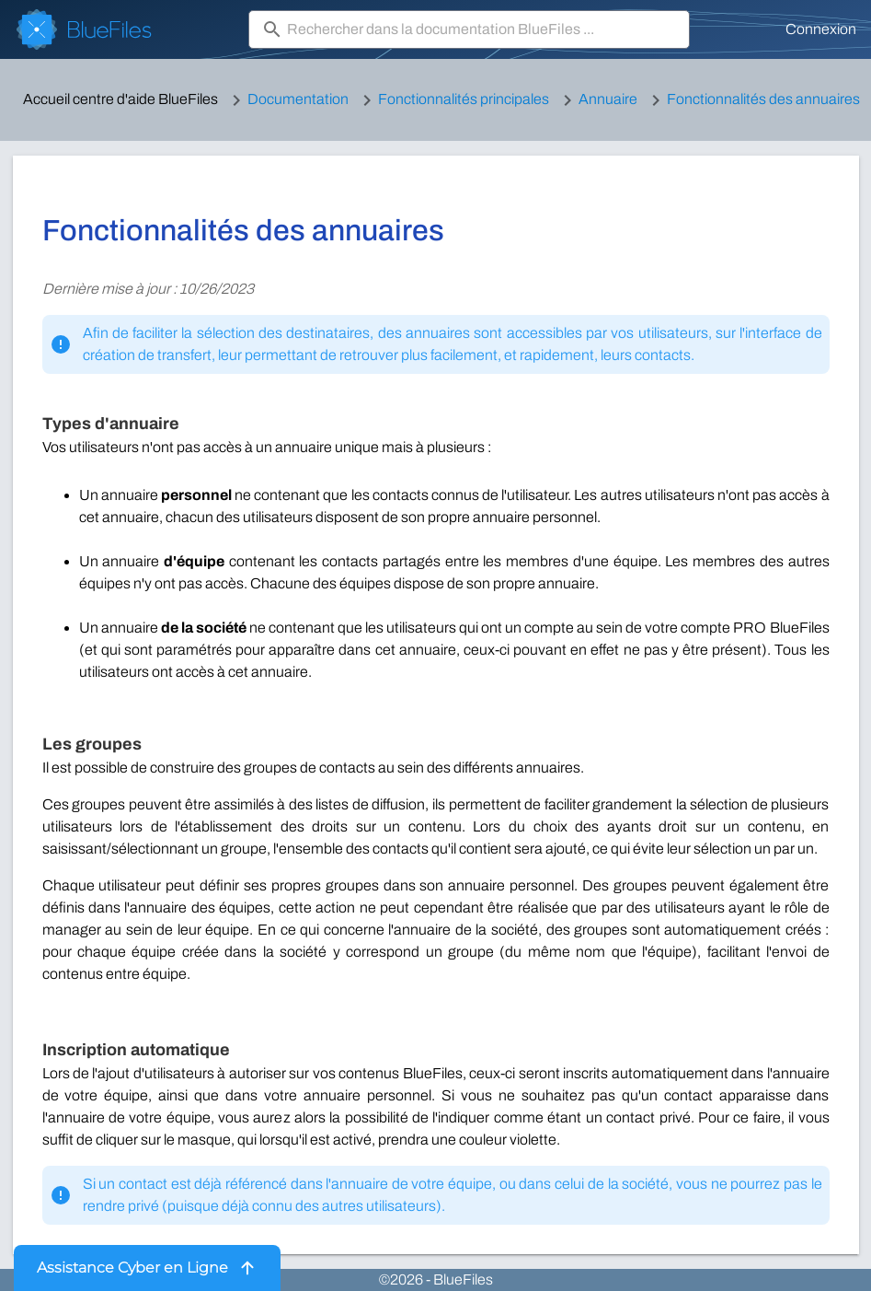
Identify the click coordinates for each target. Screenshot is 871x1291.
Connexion (820, 29)
